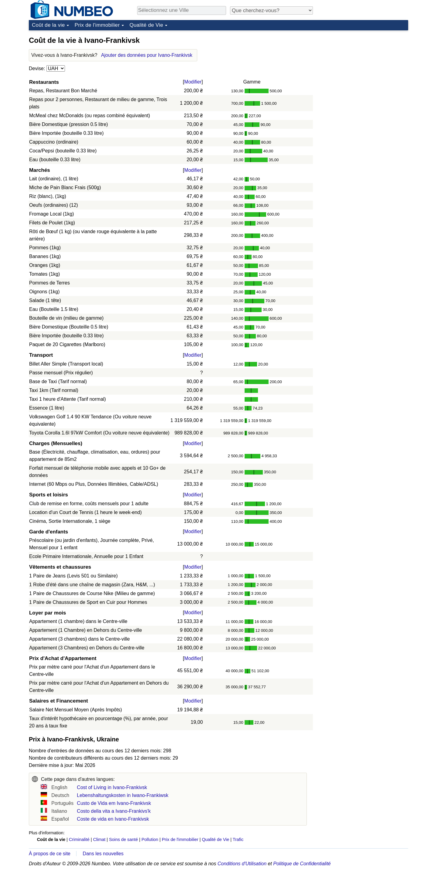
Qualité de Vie (146, 25)
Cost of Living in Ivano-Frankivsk (112, 787)
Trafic (238, 839)
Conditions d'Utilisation (242, 863)
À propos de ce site (49, 853)
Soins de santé (123, 839)
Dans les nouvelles (103, 853)
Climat (99, 839)
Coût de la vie (48, 25)
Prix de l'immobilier (97, 25)
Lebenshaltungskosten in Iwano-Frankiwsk (122, 795)
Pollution (149, 839)
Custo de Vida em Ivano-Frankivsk (114, 803)
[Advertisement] (362, 71)
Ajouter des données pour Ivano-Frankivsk (146, 55)
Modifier (193, 81)
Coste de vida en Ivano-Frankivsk (113, 819)
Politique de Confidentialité (301, 863)
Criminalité (79, 839)
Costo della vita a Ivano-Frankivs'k (114, 811)
